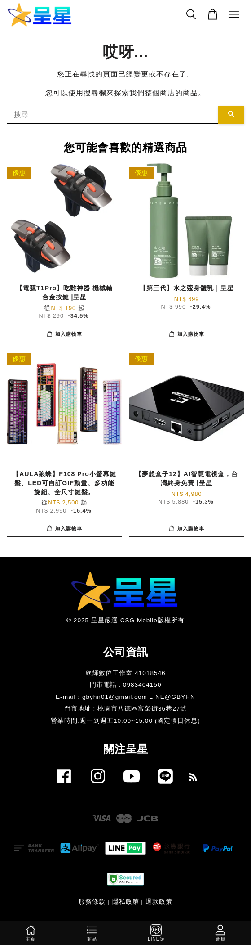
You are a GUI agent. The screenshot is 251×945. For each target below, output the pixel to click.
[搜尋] (112, 115)
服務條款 (92, 901)
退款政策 (158, 901)
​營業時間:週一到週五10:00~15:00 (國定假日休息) (125, 720)
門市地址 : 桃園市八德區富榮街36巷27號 (125, 708)
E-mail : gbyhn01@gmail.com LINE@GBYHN (125, 696)
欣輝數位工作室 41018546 (125, 673)
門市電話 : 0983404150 (126, 684)
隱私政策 (125, 901)
